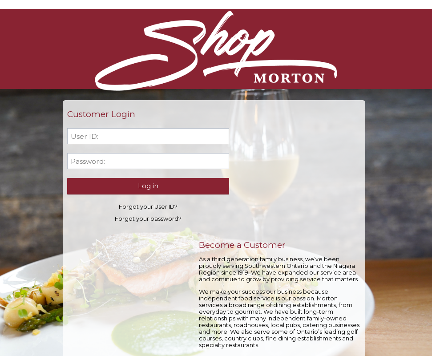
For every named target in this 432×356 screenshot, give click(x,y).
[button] (134, 186)
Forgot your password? (133, 218)
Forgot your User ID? (133, 206)
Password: (88, 161)
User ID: (84, 136)
